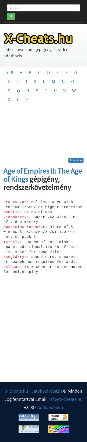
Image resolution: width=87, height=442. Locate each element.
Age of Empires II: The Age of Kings (42, 175)
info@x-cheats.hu (65, 399)
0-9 (10, 72)
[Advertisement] (43, 133)
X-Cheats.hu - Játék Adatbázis (33, 391)
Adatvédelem (50, 407)
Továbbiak (76, 160)
